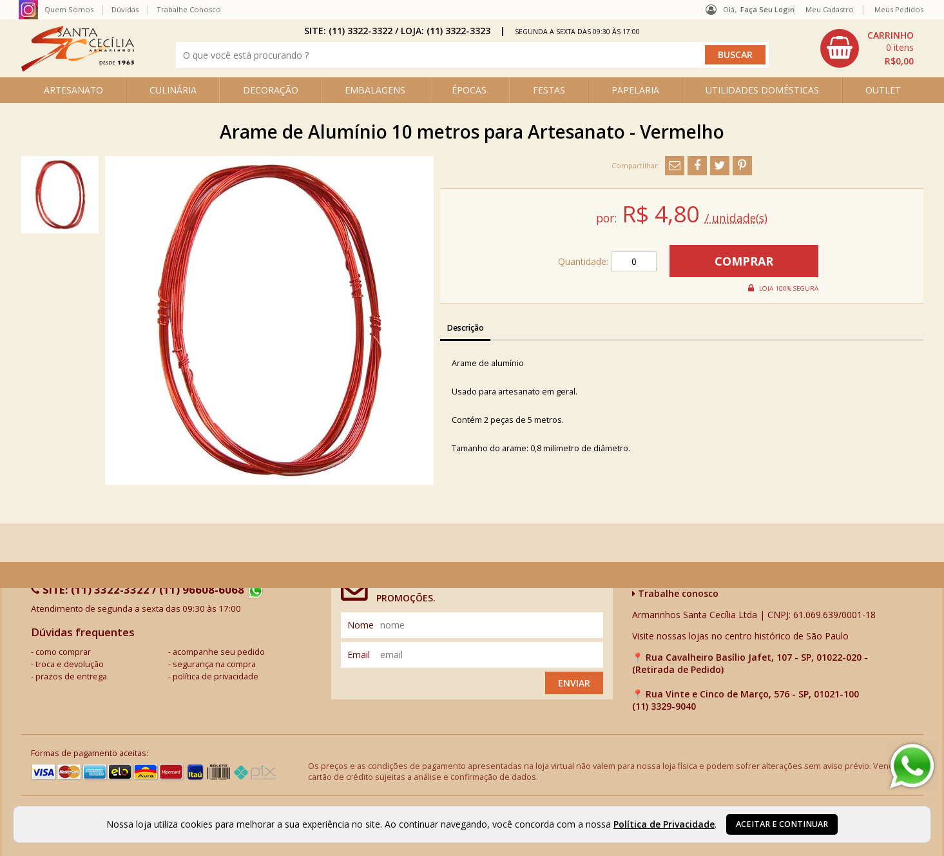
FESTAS (549, 90)
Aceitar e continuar (782, 824)
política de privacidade (215, 676)
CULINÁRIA (173, 90)
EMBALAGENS (375, 90)
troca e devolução (69, 664)
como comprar (63, 652)
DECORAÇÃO (270, 90)
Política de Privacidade (664, 824)
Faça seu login (767, 9)
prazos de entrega (71, 676)
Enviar (574, 683)
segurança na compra (214, 664)
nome (360, 625)
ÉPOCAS (469, 90)
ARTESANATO (73, 90)
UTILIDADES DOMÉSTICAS (762, 90)
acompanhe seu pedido (219, 652)
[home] (77, 68)
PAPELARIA (635, 90)
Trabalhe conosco (675, 593)
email (358, 654)
